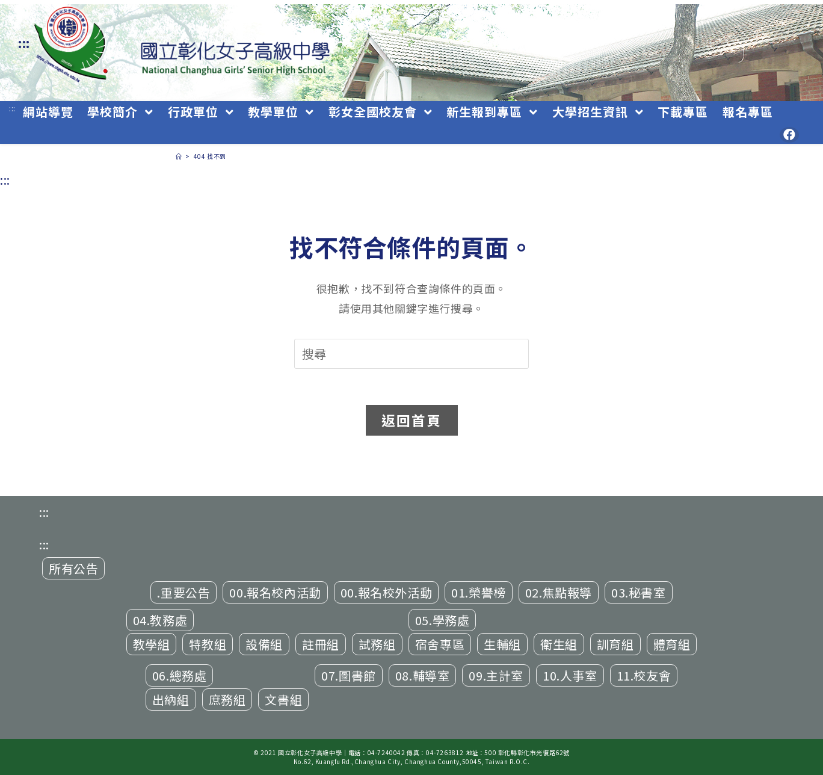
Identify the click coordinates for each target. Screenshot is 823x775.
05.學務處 (442, 620)
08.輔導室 (422, 675)
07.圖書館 (348, 675)
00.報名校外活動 (386, 592)
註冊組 (320, 644)
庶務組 (227, 699)
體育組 (672, 644)
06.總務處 (179, 675)
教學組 (151, 644)
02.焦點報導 (558, 592)
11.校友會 (644, 675)
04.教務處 (160, 620)
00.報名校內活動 (275, 592)
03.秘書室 (638, 592)
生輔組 (502, 644)
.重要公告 (183, 592)
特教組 (207, 644)
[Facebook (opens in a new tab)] (789, 135)
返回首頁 (411, 420)
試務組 (377, 644)
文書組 (283, 699)
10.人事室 (570, 675)
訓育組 (615, 644)
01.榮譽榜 (478, 592)
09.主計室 (496, 675)
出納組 (171, 699)
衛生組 (559, 644)
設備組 (264, 644)
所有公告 (73, 568)
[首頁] (179, 156)
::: (24, 43)
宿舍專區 (439, 644)
